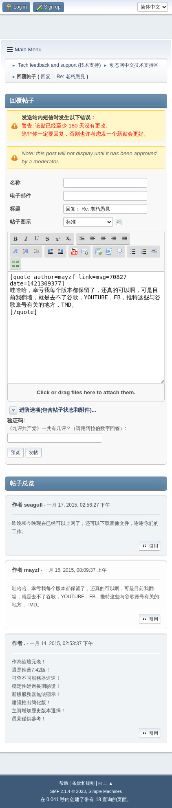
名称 (15, 183)
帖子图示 (20, 222)
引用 (149, 545)
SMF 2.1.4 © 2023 (68, 791)
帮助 (63, 783)
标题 (15, 209)
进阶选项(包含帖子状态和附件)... (57, 410)
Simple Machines (105, 791)
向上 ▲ (105, 783)
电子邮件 (20, 196)
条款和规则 (83, 783)
